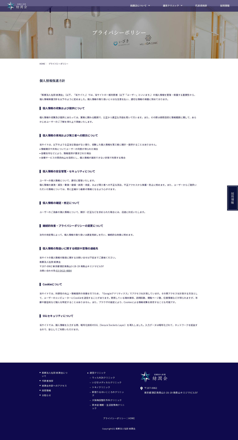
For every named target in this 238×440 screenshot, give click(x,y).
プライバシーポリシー (114, 418)
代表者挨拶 (47, 380)
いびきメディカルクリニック (107, 382)
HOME (131, 418)
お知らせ (46, 395)
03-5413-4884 (64, 270)
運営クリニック (98, 372)
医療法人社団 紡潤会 (125, 428)
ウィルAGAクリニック (103, 377)
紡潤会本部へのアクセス (54, 385)
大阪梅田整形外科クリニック (107, 400)
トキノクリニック (101, 387)
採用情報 (233, 198)
